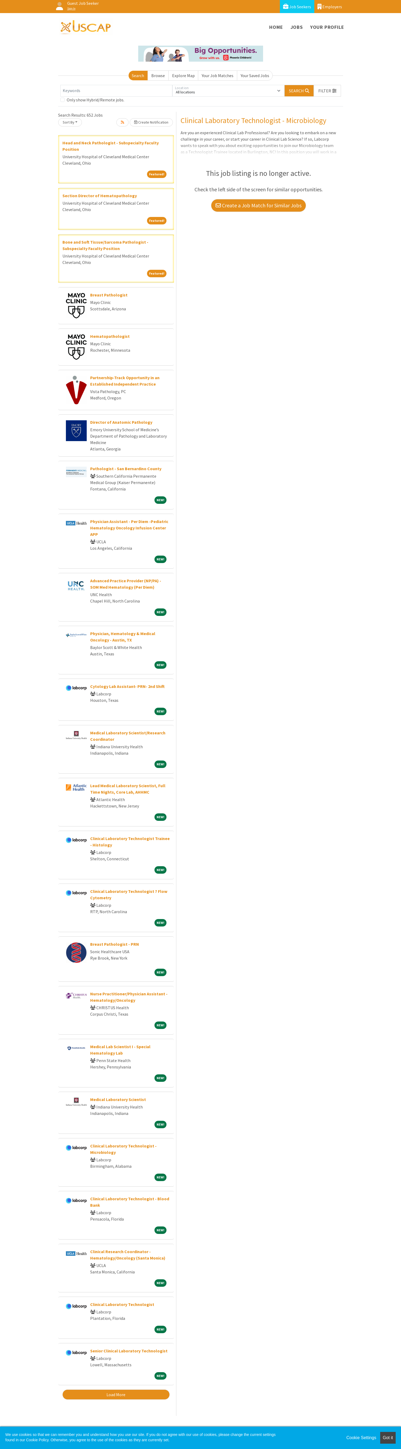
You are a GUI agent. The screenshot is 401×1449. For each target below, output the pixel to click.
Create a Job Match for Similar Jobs (258, 205)
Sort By (68, 122)
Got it (388, 1437)
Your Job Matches (217, 75)
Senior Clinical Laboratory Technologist (129, 1350)
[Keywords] (116, 91)
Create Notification (151, 122)
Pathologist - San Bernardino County (125, 468)
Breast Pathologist (109, 295)
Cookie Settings (361, 1437)
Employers (329, 6)
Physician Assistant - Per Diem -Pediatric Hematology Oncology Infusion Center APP (129, 528)
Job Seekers (297, 6)
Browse (158, 75)
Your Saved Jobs (255, 75)
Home (276, 27)
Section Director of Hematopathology (99, 195)
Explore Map (183, 75)
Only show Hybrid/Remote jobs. (95, 99)
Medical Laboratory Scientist (118, 1099)
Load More (115, 1394)
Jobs (297, 27)
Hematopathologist (110, 336)
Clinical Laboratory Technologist (122, 1304)
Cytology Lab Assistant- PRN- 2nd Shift (127, 686)
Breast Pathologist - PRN (114, 944)
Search (138, 75)
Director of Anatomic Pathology (121, 422)
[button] (327, 91)
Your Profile (327, 27)
